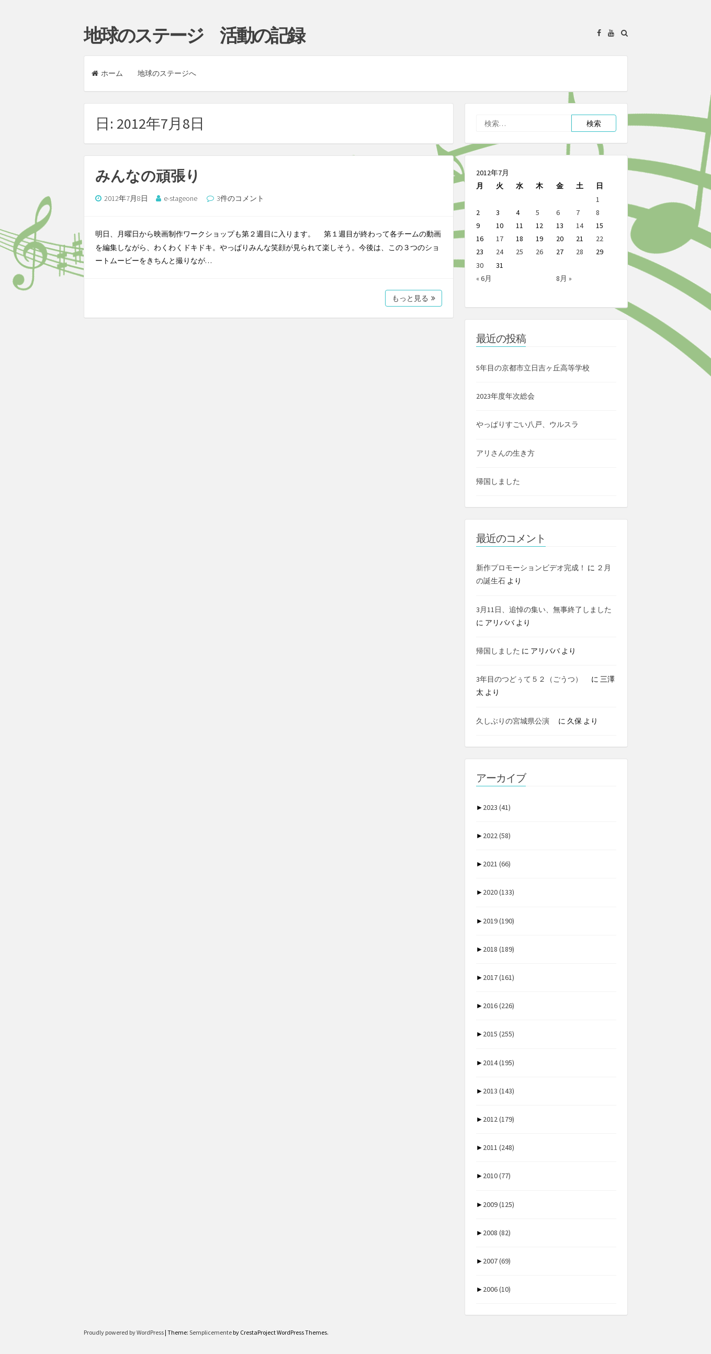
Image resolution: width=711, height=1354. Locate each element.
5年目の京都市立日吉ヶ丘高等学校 (533, 368)
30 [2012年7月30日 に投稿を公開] (479, 265)
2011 (498, 1147)
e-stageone (180, 198)
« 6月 (484, 278)
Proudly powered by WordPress (124, 1332)
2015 (498, 1034)
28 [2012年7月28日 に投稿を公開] (579, 251)
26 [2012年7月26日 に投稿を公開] (539, 251)
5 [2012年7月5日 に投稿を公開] (537, 212)
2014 (498, 1062)
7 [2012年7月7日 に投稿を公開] (578, 212)
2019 (498, 921)
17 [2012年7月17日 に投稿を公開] (499, 238)
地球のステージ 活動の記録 (194, 35)
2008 (497, 1232)
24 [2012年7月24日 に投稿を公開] (499, 251)
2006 (497, 1289)
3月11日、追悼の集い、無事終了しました (544, 609)
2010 (497, 1175)
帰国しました (498, 481)
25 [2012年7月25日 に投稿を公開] (519, 251)
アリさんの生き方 (505, 453)
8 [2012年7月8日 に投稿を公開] (598, 212)
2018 (498, 949)
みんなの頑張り (147, 175)
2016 (498, 1005)
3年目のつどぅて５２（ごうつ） (533, 679)
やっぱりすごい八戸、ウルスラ (527, 424)
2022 (497, 835)
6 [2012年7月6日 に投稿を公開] (558, 212)
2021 (497, 863)
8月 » (564, 278)
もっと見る (413, 298)
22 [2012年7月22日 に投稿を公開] (599, 238)
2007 (497, 1261)
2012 (498, 1119)
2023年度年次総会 (505, 396)
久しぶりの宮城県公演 (516, 721)
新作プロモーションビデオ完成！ (531, 567)
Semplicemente (210, 1332)
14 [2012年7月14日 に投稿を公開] (579, 225)
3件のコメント (240, 198)
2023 (497, 807)
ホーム (107, 73)
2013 (498, 1091)
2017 (498, 977)
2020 (498, 892)
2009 (498, 1204)
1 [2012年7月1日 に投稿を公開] (598, 199)
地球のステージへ (167, 73)
